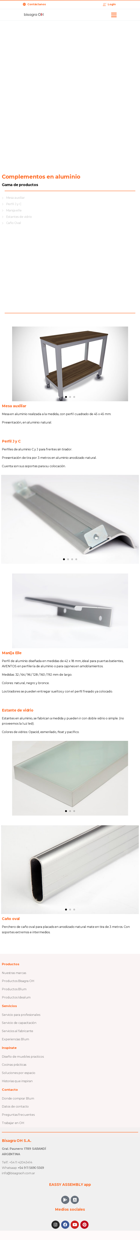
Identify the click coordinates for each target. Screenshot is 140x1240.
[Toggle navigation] (114, 15)
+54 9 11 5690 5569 (31, 1168)
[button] (66, 397)
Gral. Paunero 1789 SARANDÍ (24, 1149)
